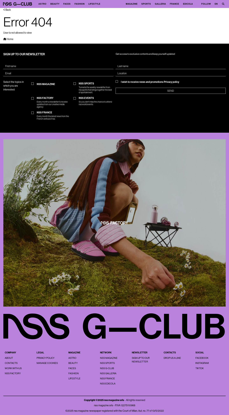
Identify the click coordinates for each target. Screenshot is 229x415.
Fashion (80, 4)
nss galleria (108, 373)
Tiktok (199, 368)
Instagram (202, 363)
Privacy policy (171, 81)
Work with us (13, 368)
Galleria (160, 4)
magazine (132, 4)
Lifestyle (94, 4)
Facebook (201, 358)
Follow (206, 4)
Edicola (188, 4)
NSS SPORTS (96, 87)
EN (216, 4)
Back (7, 9)
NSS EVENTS (96, 101)
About (9, 358)
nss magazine (109, 358)
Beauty (54, 4)
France (174, 4)
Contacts (11, 363)
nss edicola (107, 383)
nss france (107, 378)
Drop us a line (172, 358)
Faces (67, 4)
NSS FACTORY (54, 102)
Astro (42, 4)
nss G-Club (107, 368)
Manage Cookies (47, 363)
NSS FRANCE (54, 115)
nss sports (107, 363)
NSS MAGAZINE (46, 84)
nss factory (13, 373)
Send (170, 90)
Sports (146, 4)
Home (8, 39)
